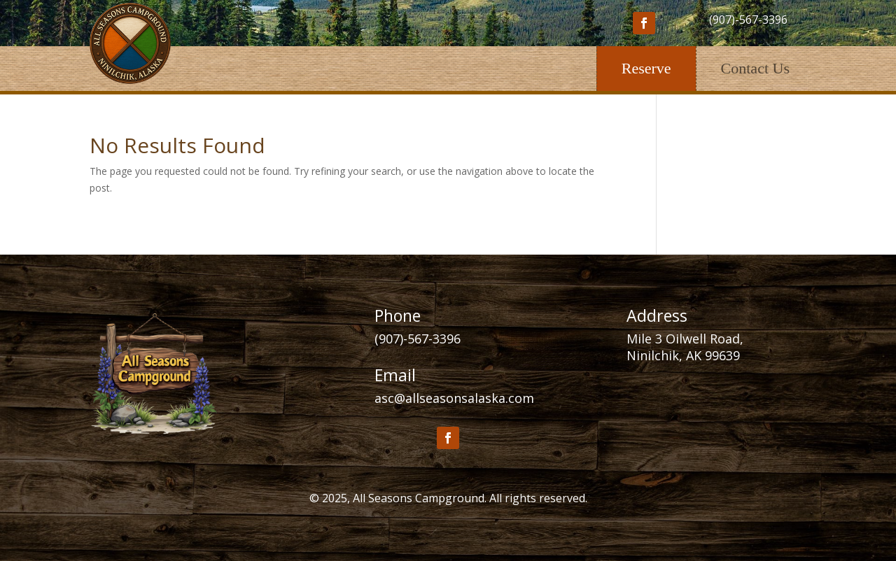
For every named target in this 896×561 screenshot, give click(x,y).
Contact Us (755, 68)
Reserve (646, 68)
